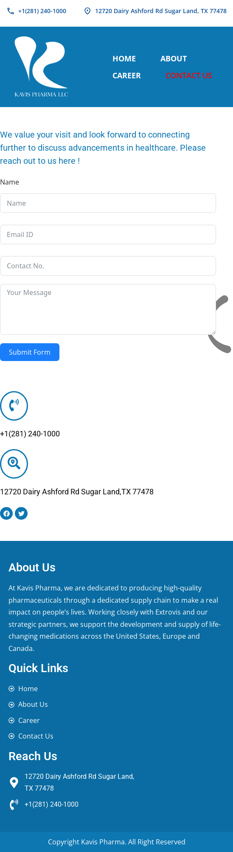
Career (126, 75)
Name (9, 182)
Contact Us (189, 75)
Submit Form (30, 352)
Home (124, 58)
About (173, 58)
